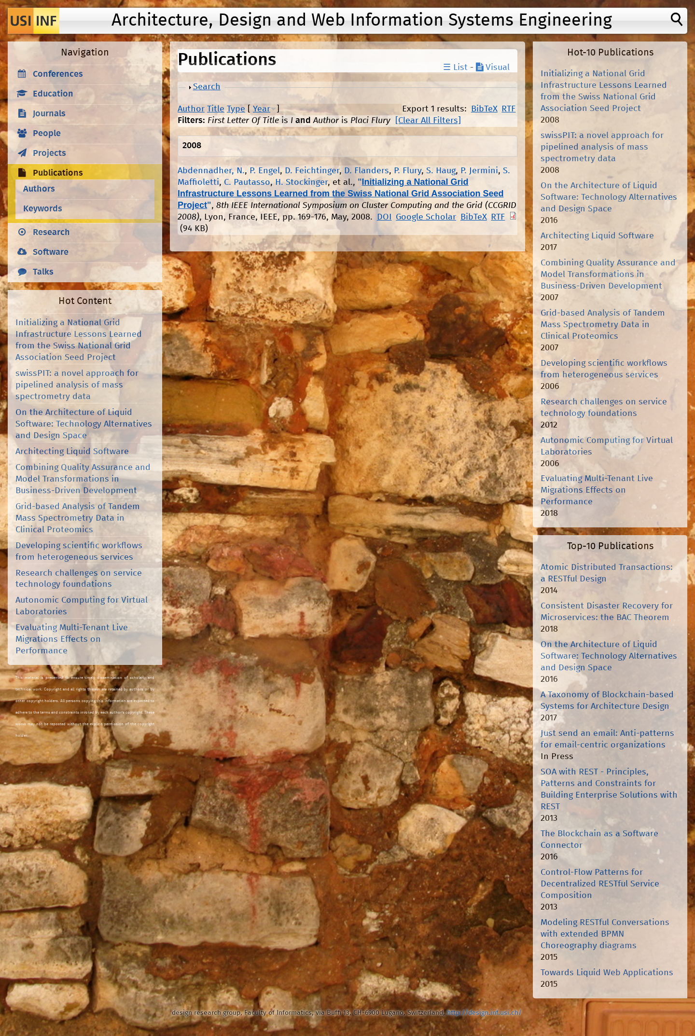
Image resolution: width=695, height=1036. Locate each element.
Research (51, 232)
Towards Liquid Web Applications (607, 972)
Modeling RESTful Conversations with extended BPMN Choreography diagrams (605, 934)
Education (53, 94)
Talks (43, 272)
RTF (508, 109)
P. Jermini (479, 170)
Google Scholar (426, 217)
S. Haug (441, 170)
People (47, 133)
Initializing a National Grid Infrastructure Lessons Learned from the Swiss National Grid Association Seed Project (341, 193)
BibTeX (484, 109)
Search (207, 87)
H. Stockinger (301, 182)
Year (261, 109)
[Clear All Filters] (428, 120)
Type (236, 109)
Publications (58, 173)
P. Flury (407, 170)
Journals (49, 114)
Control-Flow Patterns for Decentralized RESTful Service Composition (600, 884)
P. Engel (265, 170)
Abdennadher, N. (211, 170)
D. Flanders (366, 170)
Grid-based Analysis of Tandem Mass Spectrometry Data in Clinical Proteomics (77, 518)
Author (191, 109)
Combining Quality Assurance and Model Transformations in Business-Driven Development (83, 479)
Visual (493, 67)
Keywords (42, 209)
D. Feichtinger (312, 170)
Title (215, 109)
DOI (384, 217)
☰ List (455, 67)
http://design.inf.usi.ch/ (484, 1012)
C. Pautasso (247, 182)
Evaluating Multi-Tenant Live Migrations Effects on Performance (71, 639)
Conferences (58, 74)
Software (51, 252)
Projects (49, 153)
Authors (39, 189)
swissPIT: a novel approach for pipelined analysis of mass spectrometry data (77, 385)
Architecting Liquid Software (72, 451)
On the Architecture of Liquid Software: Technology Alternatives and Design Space (83, 424)
